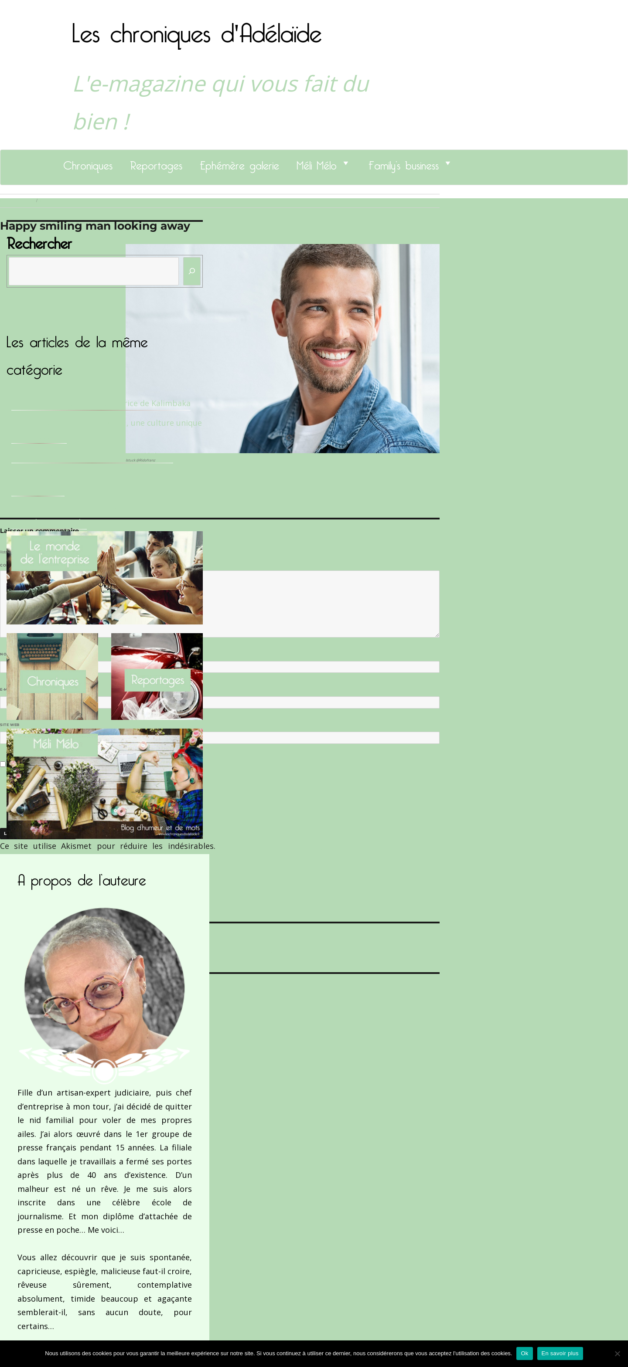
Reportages (156, 163)
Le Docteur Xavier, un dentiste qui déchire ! (92, 456)
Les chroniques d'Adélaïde (197, 27)
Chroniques (88, 163)
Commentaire (17, 565)
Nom (7, 654)
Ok (524, 1353)
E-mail (9, 689)
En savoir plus (560, 1353)
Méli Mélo (317, 163)
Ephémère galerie (239, 163)
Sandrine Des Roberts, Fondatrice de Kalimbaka (101, 403)
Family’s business (404, 163)
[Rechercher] (192, 271)
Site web (10, 725)
